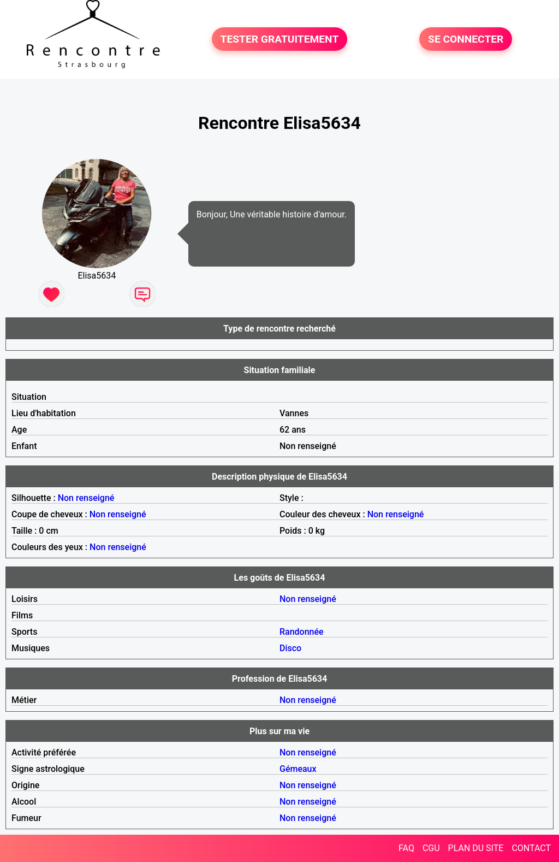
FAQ (406, 848)
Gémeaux (298, 769)
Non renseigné (86, 498)
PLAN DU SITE (476, 848)
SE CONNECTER (465, 39)
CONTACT (531, 848)
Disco (290, 648)
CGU (431, 848)
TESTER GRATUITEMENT (280, 39)
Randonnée (302, 632)
